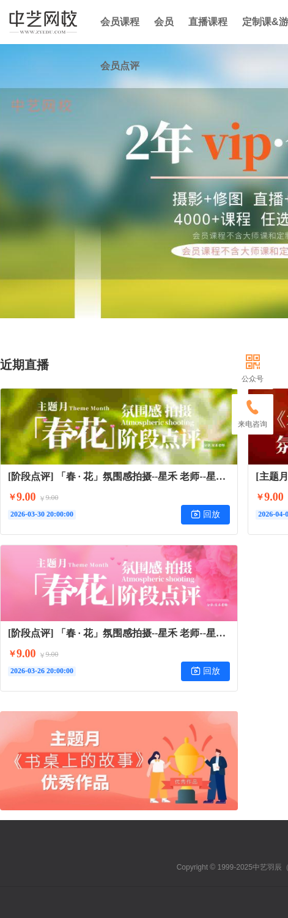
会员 (164, 22)
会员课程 (119, 22)
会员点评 (119, 66)
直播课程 (207, 22)
